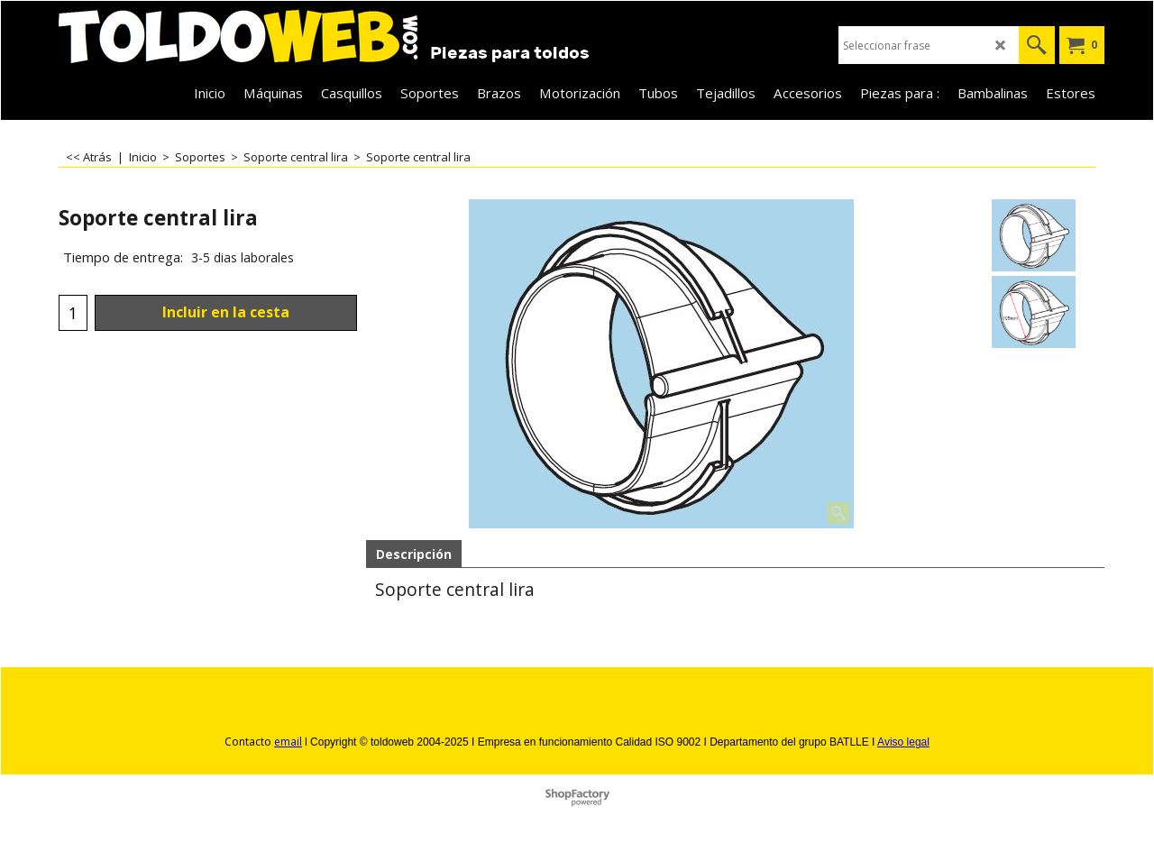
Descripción (414, 554)
